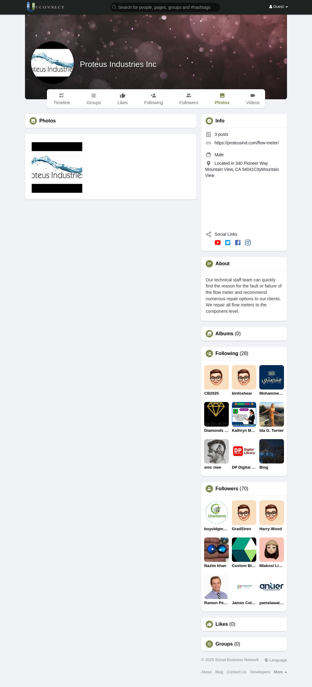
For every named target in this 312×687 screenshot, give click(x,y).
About (206, 672)
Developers (260, 672)
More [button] (280, 672)
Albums (224, 333)
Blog (219, 672)
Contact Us (236, 672)
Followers (226, 488)
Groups (224, 644)
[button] (165, 7)
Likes (221, 624)
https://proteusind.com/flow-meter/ (246, 142)
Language (275, 660)
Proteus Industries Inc (118, 64)
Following (226, 353)
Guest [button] (278, 6)
